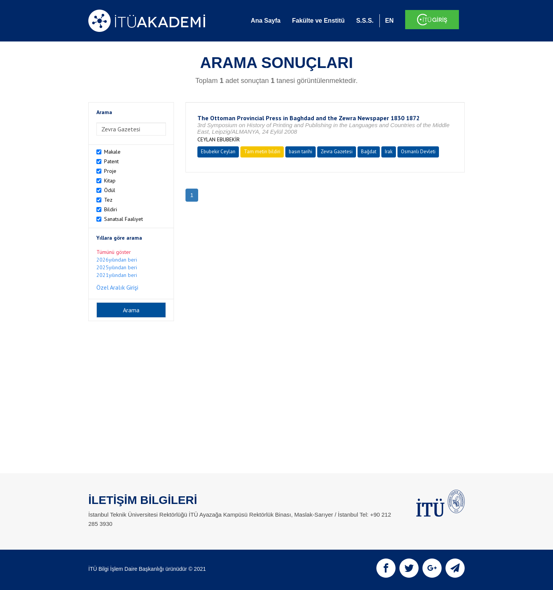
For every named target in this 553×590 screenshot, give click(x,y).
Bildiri (110, 209)
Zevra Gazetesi (337, 151)
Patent (111, 161)
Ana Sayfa (265, 20)
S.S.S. (364, 20)
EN (389, 20)
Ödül (109, 190)
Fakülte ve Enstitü (318, 20)
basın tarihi (300, 151)
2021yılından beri (116, 275)
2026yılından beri (116, 259)
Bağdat (368, 151)
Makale (112, 151)
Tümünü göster (113, 252)
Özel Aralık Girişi (117, 287)
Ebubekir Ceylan (218, 151)
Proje (110, 170)
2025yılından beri (116, 267)
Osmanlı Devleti (418, 151)
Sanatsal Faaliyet (123, 218)
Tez (108, 199)
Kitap (110, 180)
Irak (388, 151)
